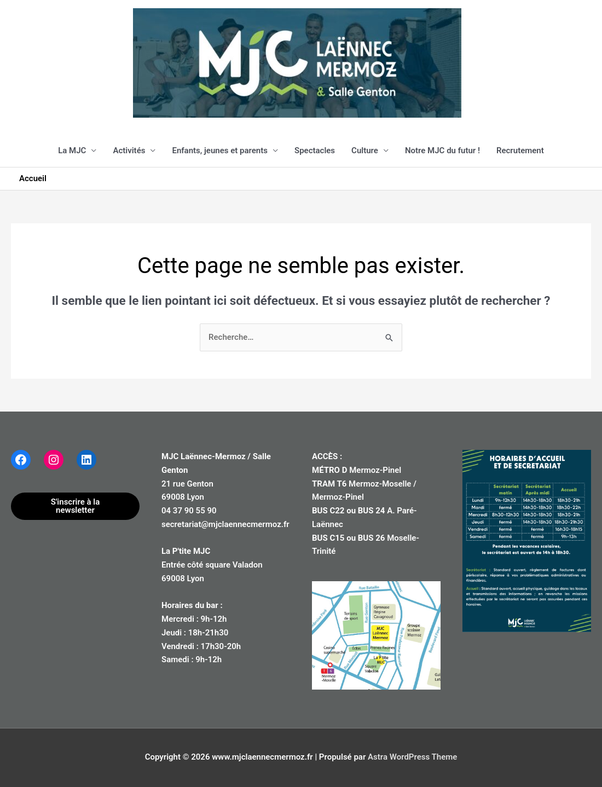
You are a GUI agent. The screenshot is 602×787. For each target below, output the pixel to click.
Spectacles (314, 150)
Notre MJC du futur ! (442, 150)
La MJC (72, 150)
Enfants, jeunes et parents (220, 150)
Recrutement (520, 150)
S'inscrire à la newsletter (75, 506)
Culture (364, 150)
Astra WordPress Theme (412, 757)
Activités (129, 150)
